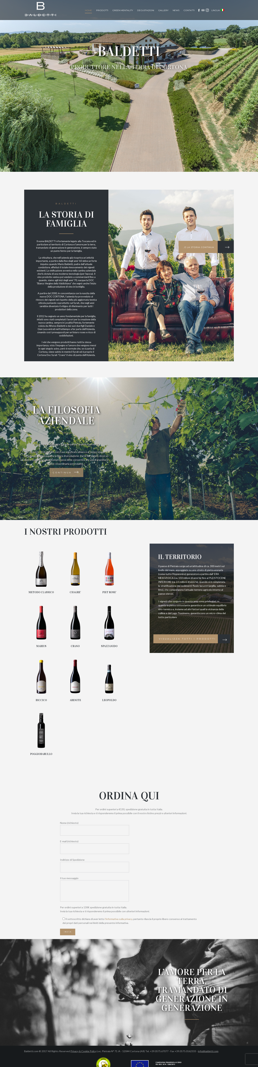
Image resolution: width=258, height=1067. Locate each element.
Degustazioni (145, 10)
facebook (199, 10)
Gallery (163, 10)
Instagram (207, 10)
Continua (62, 472)
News (176, 10)
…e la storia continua (198, 247)
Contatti (189, 10)
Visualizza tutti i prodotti (187, 638)
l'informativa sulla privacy (118, 918)
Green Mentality (122, 10)
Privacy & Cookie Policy (83, 1051)
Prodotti (102, 10)
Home (88, 10)
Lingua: (217, 10)
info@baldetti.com (208, 1051)
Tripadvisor (203, 10)
